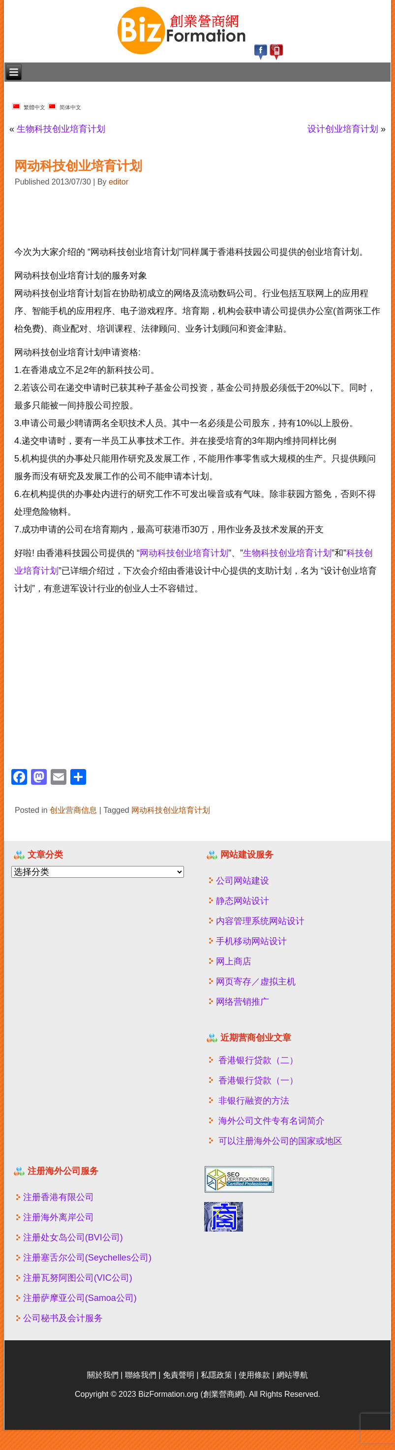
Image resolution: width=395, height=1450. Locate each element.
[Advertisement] (124, 216)
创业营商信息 (73, 810)
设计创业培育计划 (342, 129)
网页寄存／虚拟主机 (256, 982)
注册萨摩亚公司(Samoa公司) (80, 1298)
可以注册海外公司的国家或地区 (280, 1141)
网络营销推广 (242, 1002)
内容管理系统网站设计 (260, 921)
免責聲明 (178, 1375)
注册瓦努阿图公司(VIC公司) (77, 1278)
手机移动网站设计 (251, 941)
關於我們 (103, 1375)
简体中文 (64, 106)
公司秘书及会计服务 (63, 1318)
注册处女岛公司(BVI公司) (73, 1237)
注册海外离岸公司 (58, 1217)
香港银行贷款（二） (258, 1060)
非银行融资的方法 (253, 1101)
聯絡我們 (140, 1375)
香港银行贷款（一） (258, 1080)
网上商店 (233, 961)
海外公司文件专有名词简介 (271, 1121)
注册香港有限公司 (58, 1197)
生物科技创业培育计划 (61, 129)
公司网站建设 (242, 881)
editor (118, 182)
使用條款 (254, 1375)
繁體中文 (28, 106)
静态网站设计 (242, 901)
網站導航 (292, 1375)
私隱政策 (216, 1375)
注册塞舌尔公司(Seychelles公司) (87, 1258)
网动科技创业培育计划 (184, 553)
